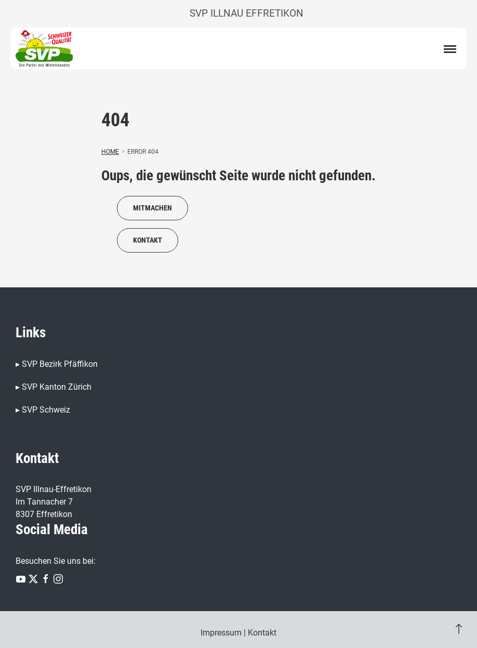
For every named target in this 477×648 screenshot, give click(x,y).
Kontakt (147, 240)
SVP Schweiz (46, 410)
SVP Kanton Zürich (56, 387)
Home (110, 151)
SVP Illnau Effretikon (246, 13)
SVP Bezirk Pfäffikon (60, 364)
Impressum (221, 633)
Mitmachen (152, 208)
